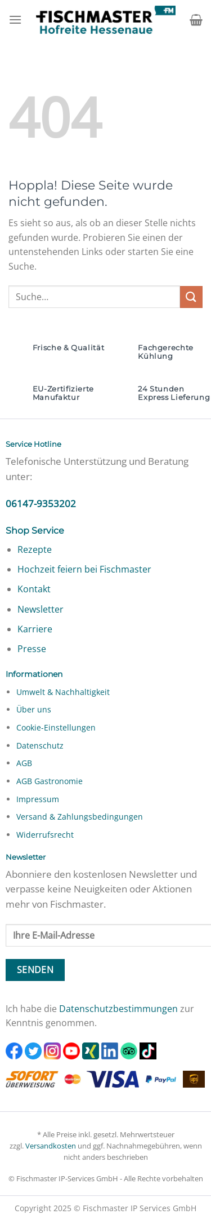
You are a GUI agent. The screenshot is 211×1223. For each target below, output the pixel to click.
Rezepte (34, 549)
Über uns (33, 709)
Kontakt (34, 589)
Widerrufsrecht (45, 834)
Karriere (34, 629)
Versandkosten (50, 1146)
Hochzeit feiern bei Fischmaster (84, 569)
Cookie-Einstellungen (56, 727)
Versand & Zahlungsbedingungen (79, 816)
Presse (31, 649)
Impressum (37, 799)
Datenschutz (40, 745)
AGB (24, 763)
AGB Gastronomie (49, 781)
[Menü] (15, 19)
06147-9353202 (41, 503)
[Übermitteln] (191, 297)
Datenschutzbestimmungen (118, 1008)
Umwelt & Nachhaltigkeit (63, 692)
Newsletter (40, 609)
